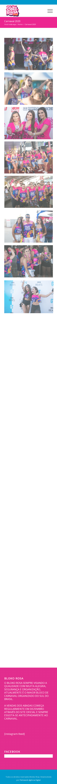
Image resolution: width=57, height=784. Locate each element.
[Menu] (48, 11)
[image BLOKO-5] (29, 124)
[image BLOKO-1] (29, 55)
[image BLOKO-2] (29, 89)
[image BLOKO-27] (29, 297)
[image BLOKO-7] (29, 159)
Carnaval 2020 (12, 21)
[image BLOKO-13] (29, 193)
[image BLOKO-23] (29, 262)
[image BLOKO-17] (29, 228)
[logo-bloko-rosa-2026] (23, 11)
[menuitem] (48, 11)
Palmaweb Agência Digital (30, 780)
